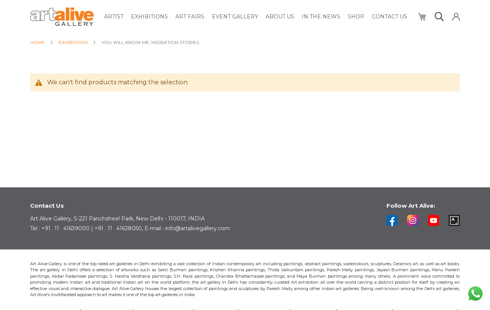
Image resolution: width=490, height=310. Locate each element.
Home (38, 42)
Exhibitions (74, 42)
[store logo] (62, 17)
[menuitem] (113, 17)
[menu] (255, 17)
